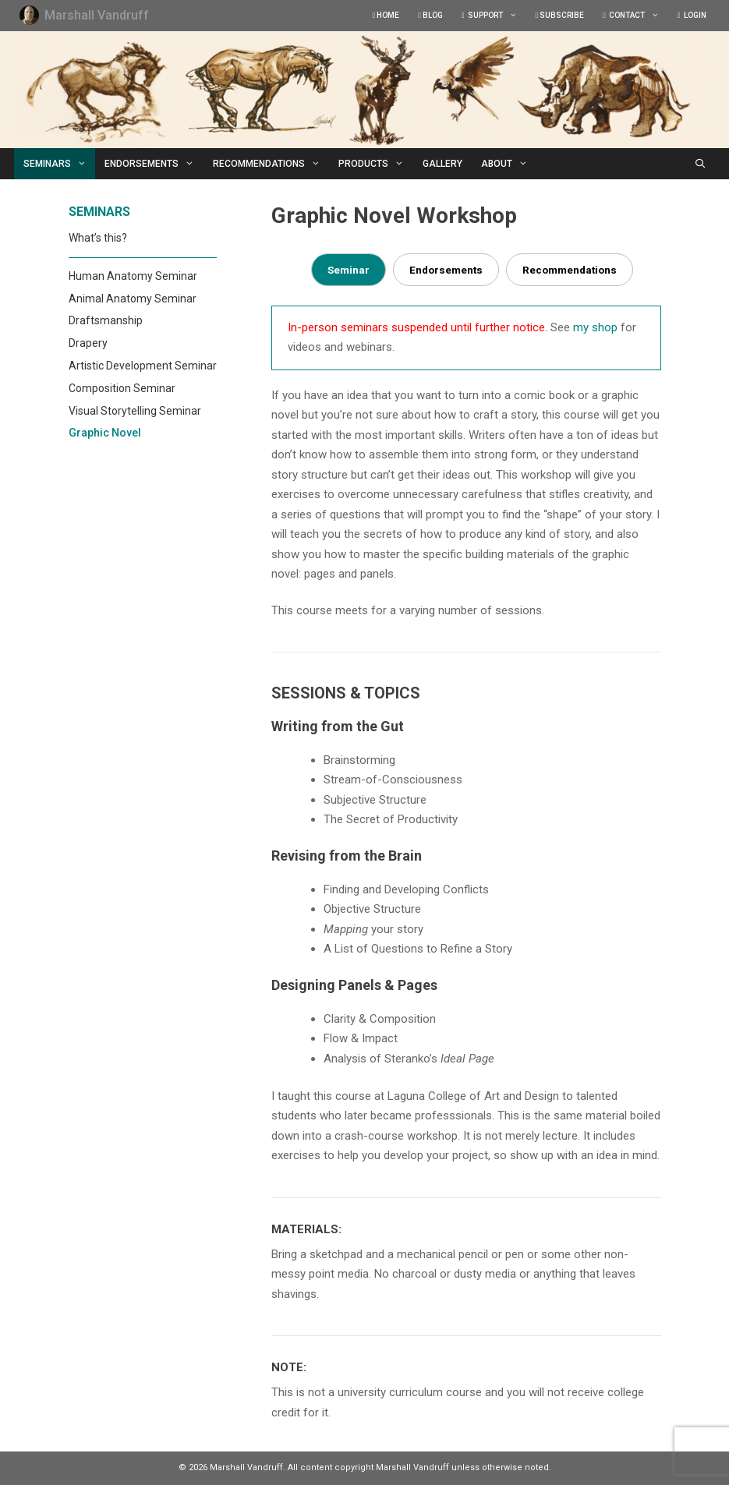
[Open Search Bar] (700, 163)
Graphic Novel (105, 432)
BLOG (430, 15)
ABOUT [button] (509, 163)
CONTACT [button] (635, 15)
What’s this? (98, 238)
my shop (595, 327)
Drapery (88, 343)
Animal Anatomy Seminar (132, 298)
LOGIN (692, 15)
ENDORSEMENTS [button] (153, 163)
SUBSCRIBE (560, 15)
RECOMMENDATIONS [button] (271, 163)
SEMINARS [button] (59, 163)
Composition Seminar (122, 388)
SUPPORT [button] (494, 15)
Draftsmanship (106, 320)
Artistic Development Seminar (143, 365)
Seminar (348, 269)
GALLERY (442, 163)
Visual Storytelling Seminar (135, 411)
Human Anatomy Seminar (133, 276)
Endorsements (446, 269)
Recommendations (569, 269)
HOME (386, 15)
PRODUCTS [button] (375, 163)
